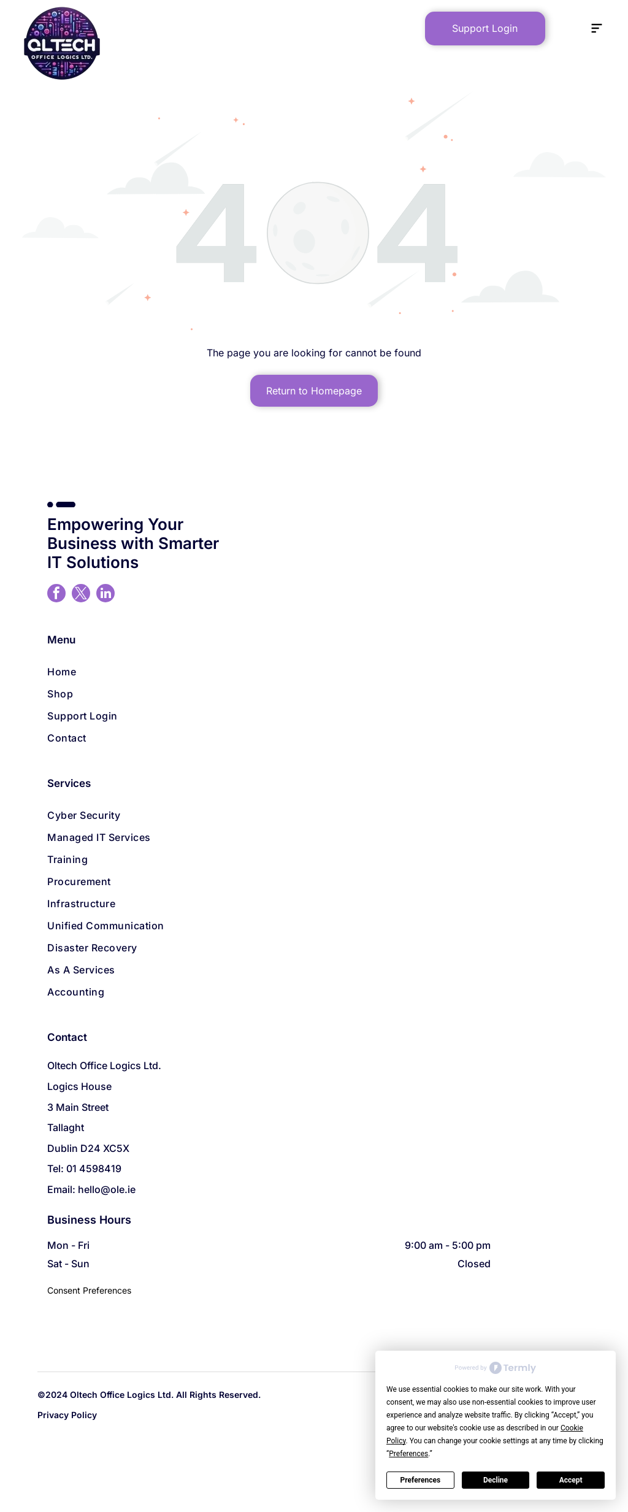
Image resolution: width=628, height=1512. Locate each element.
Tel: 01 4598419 (84, 1168)
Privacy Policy (67, 1415)
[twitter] (81, 594)
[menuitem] (313, 672)
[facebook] (56, 594)
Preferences (420, 1480)
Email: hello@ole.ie (91, 1189)
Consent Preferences (89, 1290)
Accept (571, 1480)
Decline (495, 1480)
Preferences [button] (408, 1453)
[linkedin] (105, 594)
